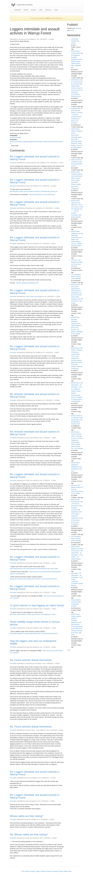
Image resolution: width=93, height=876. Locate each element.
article (77, 28)
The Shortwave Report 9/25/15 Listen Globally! (76, 538)
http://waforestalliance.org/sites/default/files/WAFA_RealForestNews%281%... (34, 633)
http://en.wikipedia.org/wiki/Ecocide (27, 283)
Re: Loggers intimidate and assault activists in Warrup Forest (34, 158)
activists (55, 141)
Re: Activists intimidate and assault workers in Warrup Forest (34, 395)
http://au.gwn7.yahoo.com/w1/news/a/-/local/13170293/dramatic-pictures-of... (34, 191)
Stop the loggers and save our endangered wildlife (33, 642)
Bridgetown (31, 141)
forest (37, 141)
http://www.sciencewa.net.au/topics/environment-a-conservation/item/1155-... (34, 579)
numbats (45, 141)
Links (40, 10)
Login (56, 10)
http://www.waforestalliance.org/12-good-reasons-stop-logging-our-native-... (33, 614)
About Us (48, 10)
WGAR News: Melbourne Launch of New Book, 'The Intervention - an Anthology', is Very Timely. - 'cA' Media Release (77, 553)
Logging (25, 141)
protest (12, 141)
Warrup (50, 141)
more (68, 650)
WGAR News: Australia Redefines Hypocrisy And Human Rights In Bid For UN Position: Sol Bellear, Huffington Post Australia (77, 326)
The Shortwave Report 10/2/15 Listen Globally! (76, 276)
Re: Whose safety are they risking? (29, 834)
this (47, 18)
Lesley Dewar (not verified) (33, 296)
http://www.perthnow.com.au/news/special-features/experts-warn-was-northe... (34, 568)
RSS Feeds (25, 871)
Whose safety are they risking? (26, 816)
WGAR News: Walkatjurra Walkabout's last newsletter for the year (76, 467)
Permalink (13, 162)
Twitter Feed (67, 871)
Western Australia (15, 137)
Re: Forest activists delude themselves (31, 660)
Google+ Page (34, 871)
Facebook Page (57, 871)
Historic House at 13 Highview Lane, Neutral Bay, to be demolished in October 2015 (77, 420)
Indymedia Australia (25, 5)
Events (26, 10)
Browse (33, 10)
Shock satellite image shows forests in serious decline (35, 623)
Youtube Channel (45, 871)
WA (41, 141)
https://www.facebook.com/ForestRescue (42, 194)
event (72, 30)
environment (18, 141)
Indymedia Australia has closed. (75, 41)
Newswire (18, 10)
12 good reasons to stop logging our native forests (37, 605)
